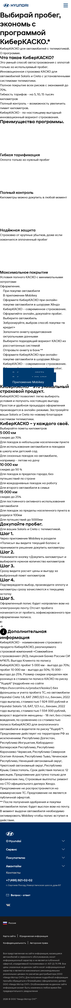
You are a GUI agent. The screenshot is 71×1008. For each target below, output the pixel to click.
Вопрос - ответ (18, 895)
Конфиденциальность (14, 942)
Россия (9, 923)
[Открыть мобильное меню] (65, 5)
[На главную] (15, 5)
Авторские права (39, 942)
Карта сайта (9, 936)
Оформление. (10, 286)
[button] (10, 834)
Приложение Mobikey (28, 382)
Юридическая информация (34, 936)
